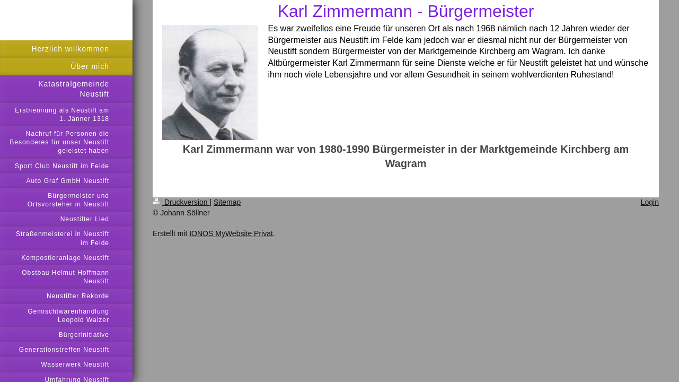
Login (650, 202)
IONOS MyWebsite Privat (231, 233)
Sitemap (227, 202)
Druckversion (181, 202)
